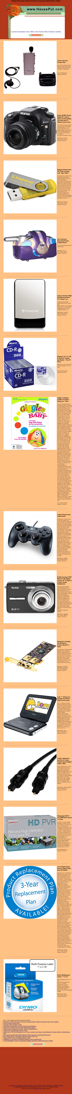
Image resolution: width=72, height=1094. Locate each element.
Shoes (27, 31)
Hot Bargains (21, 31)
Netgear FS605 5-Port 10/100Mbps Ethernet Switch (16, 1038)
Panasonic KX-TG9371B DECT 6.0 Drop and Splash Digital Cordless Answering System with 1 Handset (30, 1021)
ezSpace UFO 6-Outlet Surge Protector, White (15, 1030)
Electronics (51, 31)
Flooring (41, 31)
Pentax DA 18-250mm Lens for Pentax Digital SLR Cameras (19, 1027)
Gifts (36, 31)
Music (61, 1085)
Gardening (58, 31)
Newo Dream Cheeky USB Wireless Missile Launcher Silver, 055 (20, 1036)
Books (46, 31)
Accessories (14, 31)
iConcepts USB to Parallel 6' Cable (12, 1024)
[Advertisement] (36, 26)
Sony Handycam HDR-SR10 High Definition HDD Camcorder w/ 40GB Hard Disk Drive (26, 1035)
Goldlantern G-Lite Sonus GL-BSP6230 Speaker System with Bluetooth (22, 1039)
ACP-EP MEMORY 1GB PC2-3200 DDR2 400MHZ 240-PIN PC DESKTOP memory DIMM (28, 1040)
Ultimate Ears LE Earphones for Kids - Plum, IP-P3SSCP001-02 (20, 1029)
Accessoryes (12, 1085)
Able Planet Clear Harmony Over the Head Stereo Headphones (19, 1026)
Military (32, 31)
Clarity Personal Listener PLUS (11, 1023)
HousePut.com (37, 1088)
